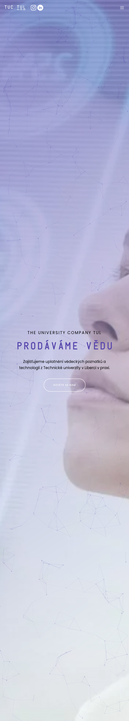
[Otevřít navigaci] (122, 7)
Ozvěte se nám (64, 385)
